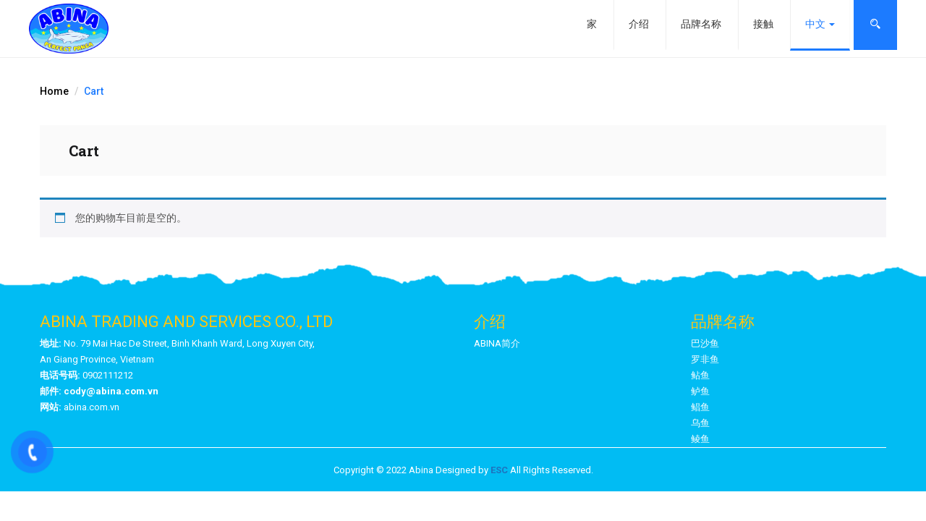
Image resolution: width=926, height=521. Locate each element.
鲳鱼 (700, 407)
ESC (499, 470)
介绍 (639, 24)
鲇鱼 (700, 375)
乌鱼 (700, 423)
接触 (763, 24)
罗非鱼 (705, 359)
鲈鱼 (700, 391)
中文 (820, 24)
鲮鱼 (700, 438)
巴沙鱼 (705, 343)
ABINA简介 (497, 343)
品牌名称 (701, 24)
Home (54, 91)
